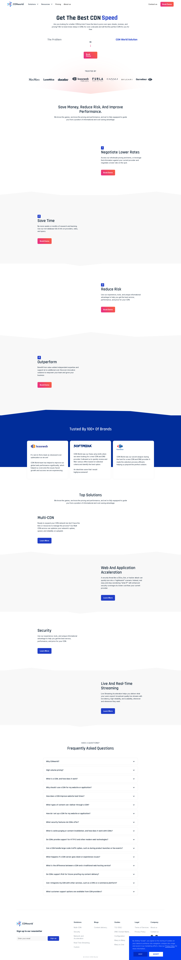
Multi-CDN (77, 927)
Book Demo (167, 4)
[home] (15, 4)
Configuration (119, 936)
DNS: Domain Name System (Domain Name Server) (122, 932)
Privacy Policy (140, 932)
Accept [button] (156, 954)
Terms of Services (142, 927)
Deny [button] (140, 954)
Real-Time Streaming (82, 943)
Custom (76, 947)
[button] (33, 4)
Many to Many (119, 940)
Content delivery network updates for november (102, 927)
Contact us (152, 4)
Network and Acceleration (79, 937)
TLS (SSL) (118, 927)
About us (67, 4)
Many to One (119, 945)
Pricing (58, 4)
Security (77, 932)
